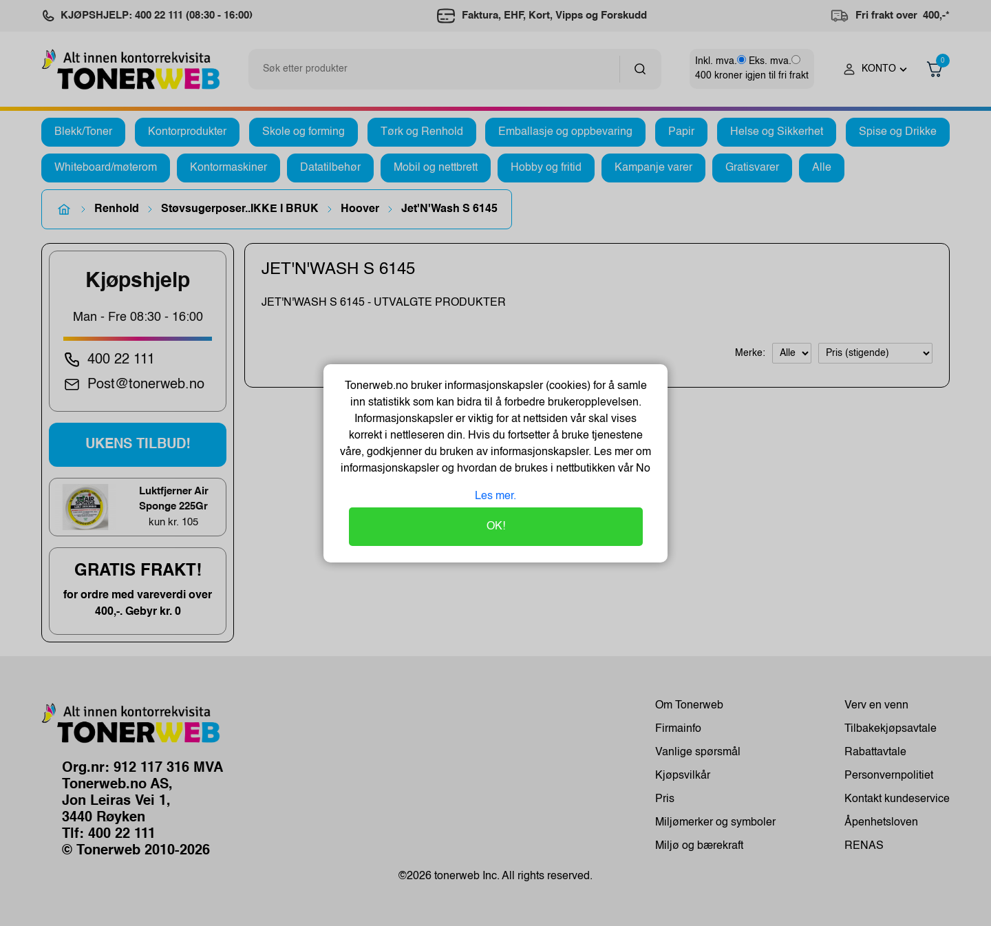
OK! (496, 526)
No (641, 468)
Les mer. (495, 496)
